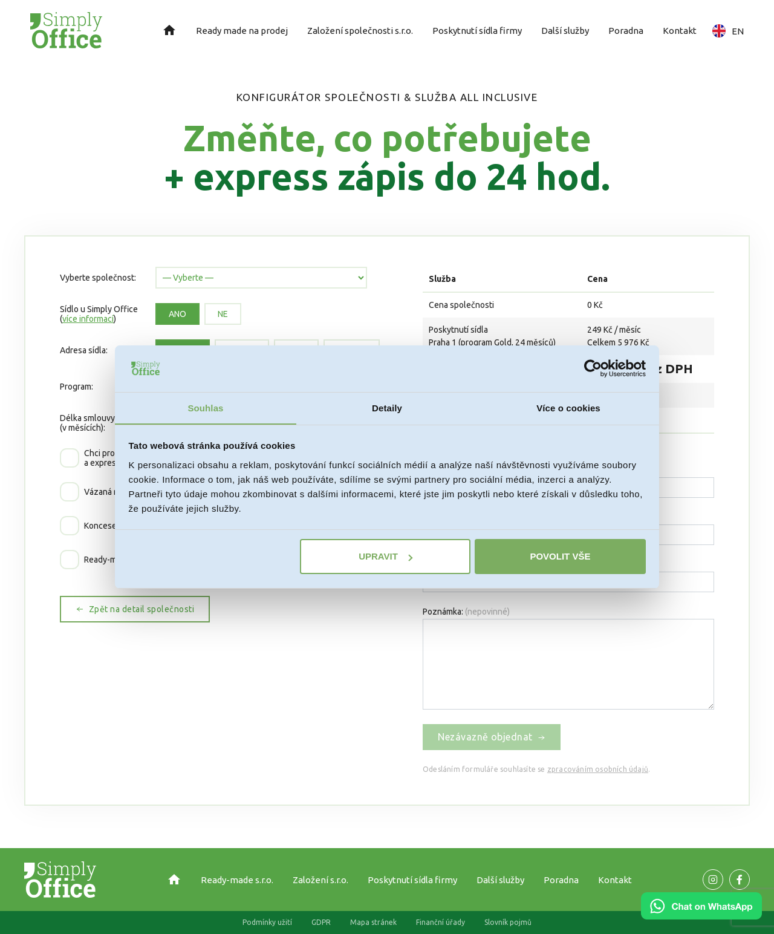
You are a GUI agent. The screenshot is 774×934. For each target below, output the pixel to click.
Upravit (385, 557)
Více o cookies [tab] (568, 407)
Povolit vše (560, 557)
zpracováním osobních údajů (597, 769)
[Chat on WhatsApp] (701, 915)
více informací (88, 319)
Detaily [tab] (387, 407)
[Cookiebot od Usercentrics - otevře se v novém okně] (593, 368)
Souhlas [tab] (205, 407)
